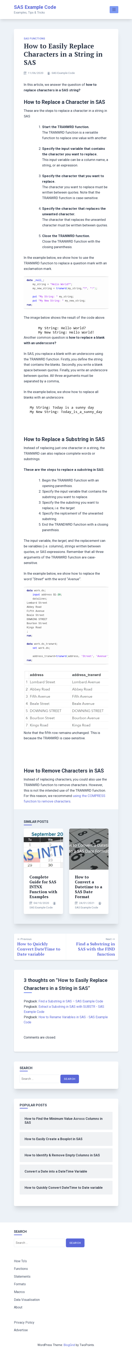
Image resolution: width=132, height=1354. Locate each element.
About (18, 1307)
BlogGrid (69, 1345)
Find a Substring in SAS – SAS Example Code (70, 1001)
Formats (20, 1284)
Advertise (21, 1330)
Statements (22, 1276)
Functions (21, 1269)
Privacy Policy (24, 1322)
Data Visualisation (27, 1300)
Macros (19, 1292)
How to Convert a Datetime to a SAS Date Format (88, 886)
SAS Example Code (35, 7)
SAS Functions (34, 38)
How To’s (20, 1261)
